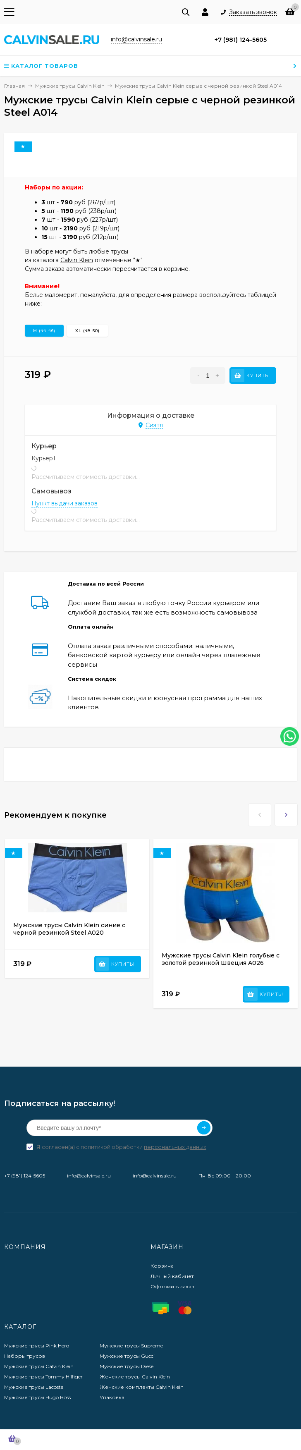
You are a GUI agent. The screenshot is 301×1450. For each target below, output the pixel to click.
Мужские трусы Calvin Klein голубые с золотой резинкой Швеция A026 (221, 959)
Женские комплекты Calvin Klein (142, 1387)
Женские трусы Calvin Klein (135, 1376)
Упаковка (112, 1397)
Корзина (162, 1266)
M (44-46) (44, 330)
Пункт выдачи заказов (64, 503)
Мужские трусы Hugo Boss (37, 1397)
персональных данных (175, 1147)
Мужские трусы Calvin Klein (39, 1366)
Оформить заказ (172, 1286)
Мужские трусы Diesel (127, 1366)
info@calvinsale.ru (155, 1175)
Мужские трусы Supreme (131, 1345)
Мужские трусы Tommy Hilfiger (43, 1376)
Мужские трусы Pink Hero (36, 1345)
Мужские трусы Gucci (127, 1356)
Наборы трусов (24, 1356)
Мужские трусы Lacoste (33, 1387)
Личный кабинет (172, 1276)
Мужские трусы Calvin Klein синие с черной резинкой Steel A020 (69, 928)
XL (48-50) (87, 330)
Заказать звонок (253, 12)
